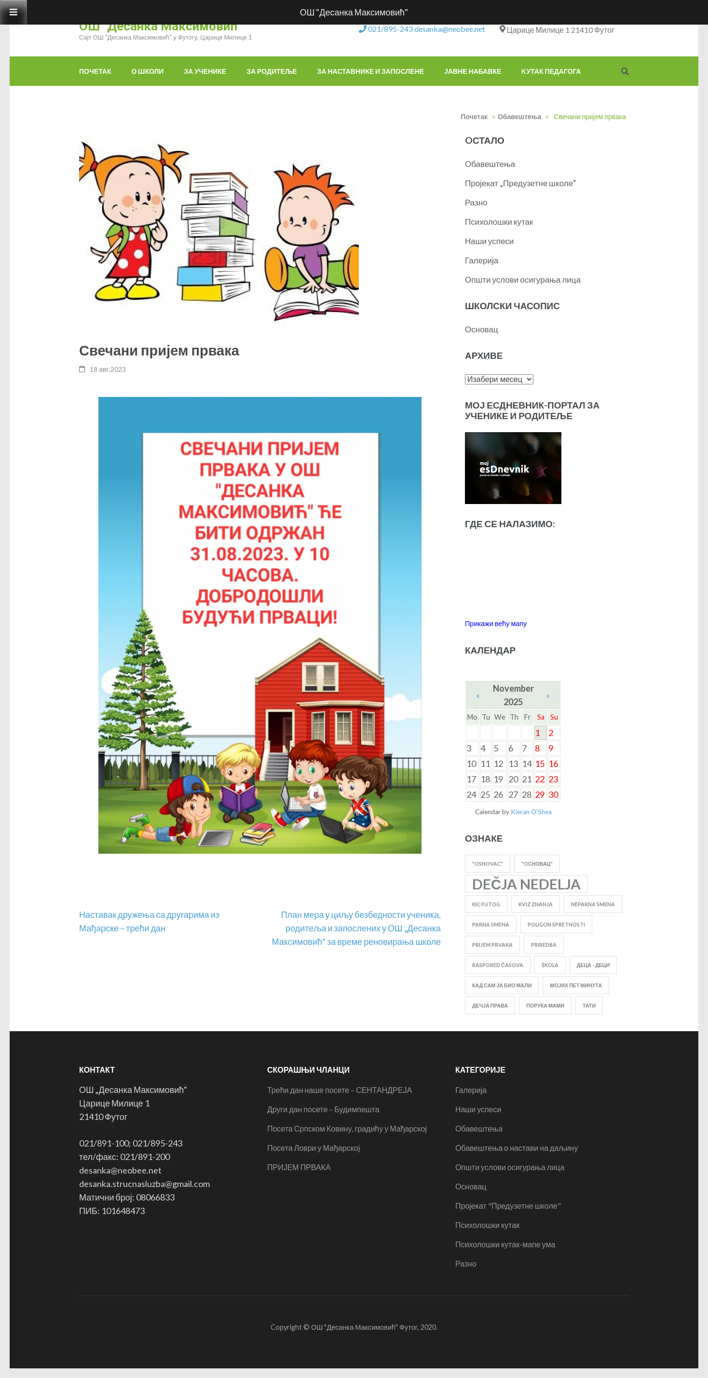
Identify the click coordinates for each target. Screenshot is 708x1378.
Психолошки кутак (499, 222)
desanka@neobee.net (449, 28)
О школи (147, 71)
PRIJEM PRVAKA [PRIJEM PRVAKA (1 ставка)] (492, 944)
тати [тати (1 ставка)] (589, 1005)
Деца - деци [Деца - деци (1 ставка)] (593, 965)
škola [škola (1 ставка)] (550, 965)
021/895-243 (390, 28)
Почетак (95, 71)
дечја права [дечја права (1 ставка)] (490, 1005)
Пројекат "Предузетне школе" (508, 1205)
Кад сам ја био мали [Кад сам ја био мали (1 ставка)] (501, 985)
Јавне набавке (472, 71)
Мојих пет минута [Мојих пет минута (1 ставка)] (576, 985)
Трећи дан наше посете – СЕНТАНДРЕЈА (339, 1089)
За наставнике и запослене (370, 71)
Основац (481, 329)
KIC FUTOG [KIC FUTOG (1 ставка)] (486, 904)
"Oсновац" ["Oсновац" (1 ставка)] (537, 863)
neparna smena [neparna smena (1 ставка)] (593, 904)
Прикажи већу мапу (496, 623)
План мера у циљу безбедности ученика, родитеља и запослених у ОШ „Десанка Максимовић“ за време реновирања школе (356, 928)
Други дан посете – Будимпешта (323, 1109)
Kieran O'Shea (531, 812)
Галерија (481, 260)
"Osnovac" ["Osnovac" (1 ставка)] (487, 863)
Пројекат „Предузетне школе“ (520, 183)
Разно (476, 202)
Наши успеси (489, 241)
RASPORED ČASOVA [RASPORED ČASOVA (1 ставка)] (497, 965)
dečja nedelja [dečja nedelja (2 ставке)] (526, 883)
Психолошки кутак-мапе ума (505, 1244)
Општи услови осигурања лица (523, 279)
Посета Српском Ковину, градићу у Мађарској (347, 1128)
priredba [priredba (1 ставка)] (544, 944)
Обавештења (519, 116)
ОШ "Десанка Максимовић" (160, 26)
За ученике (205, 71)
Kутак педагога (551, 71)
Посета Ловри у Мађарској (313, 1147)
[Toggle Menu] (13, 12)
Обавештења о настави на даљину (516, 1147)
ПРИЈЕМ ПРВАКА (299, 1167)
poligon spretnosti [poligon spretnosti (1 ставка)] (556, 924)
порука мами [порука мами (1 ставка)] (545, 1005)
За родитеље (271, 71)
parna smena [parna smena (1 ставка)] (490, 924)
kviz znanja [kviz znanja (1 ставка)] (535, 904)
